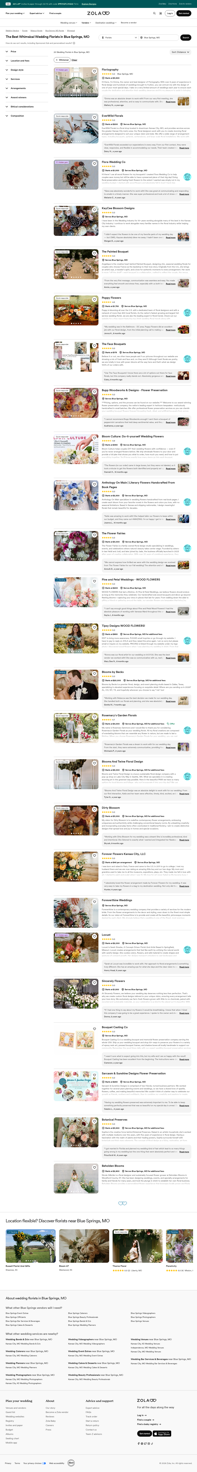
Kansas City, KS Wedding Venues (145, 1344)
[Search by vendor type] (119, 37)
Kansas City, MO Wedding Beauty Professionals (89, 1379)
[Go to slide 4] (78, 95)
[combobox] (159, 37)
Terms (76, 4)
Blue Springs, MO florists (54, 31)
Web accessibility (56, 1463)
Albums (9, 1434)
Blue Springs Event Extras (17, 1313)
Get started (145, 1433)
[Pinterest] (142, 1444)
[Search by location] (159, 37)
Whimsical (71, 31)
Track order (91, 1416)
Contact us (91, 1429)
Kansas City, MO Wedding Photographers (24, 1379)
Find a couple (55, 13)
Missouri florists (36, 31)
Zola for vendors (185, 4)
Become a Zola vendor (57, 1412)
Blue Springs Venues (140, 1321)
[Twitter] (145, 1444)
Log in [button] (170, 13)
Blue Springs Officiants (16, 1317)
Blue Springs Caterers (77, 1313)
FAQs (88, 1412)
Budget (9, 1429)
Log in (142, 1415)
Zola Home (172, 4)
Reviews (50, 1416)
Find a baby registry (149, 1424)
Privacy (8, 1463)
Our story (50, 1408)
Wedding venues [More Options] (68, 23)
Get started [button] (184, 13)
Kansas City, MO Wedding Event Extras (85, 1355)
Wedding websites (15, 1416)
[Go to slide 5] (80, 95)
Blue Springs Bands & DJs (79, 1321)
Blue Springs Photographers (143, 1317)
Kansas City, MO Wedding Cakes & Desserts (87, 1367)
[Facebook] (138, 1444)
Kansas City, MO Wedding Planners (21, 1367)
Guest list (10, 1412)
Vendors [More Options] (86, 23)
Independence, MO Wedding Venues (147, 1348)
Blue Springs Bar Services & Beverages (23, 1321)
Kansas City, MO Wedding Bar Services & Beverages (154, 1363)
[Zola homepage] (98, 13)
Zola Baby (162, 4)
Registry (10, 1421)
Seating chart (12, 1438)
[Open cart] (161, 13)
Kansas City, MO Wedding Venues (146, 1351)
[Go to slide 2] (74, 95)
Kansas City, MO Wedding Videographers (86, 1344)
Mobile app (11, 1442)
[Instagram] (148, 1444)
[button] (136, 37)
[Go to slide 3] (76, 95)
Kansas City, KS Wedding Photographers (23, 1383)
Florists (24, 31)
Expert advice (37, 13)
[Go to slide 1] (71, 95)
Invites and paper (14, 1425)
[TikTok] (152, 1444)
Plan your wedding (15, 13)
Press (48, 1429)
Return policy (92, 1425)
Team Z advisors (94, 1434)
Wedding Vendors (12, 31)
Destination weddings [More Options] (105, 23)
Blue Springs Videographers (143, 1313)
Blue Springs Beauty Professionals (83, 1317)
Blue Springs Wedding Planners (82, 1325)
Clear (74, 60)
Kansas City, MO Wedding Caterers (21, 1355)
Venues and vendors (16, 1408)
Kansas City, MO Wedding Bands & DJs (23, 1344)
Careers (50, 1425)
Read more (171, 102)
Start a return (92, 1421)
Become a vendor (129, 22)
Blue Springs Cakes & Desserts (19, 1325)
